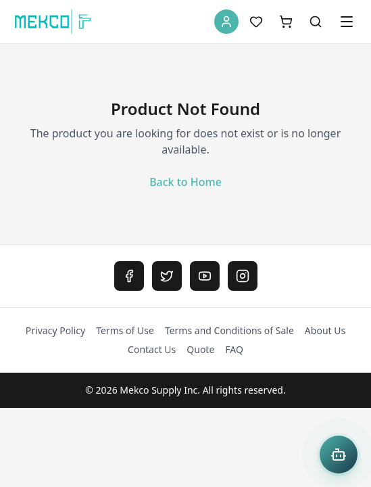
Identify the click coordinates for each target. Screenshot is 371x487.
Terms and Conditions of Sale (229, 330)
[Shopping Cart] (286, 21)
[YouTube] (205, 276)
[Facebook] (129, 276)
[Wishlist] (256, 21)
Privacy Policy (55, 330)
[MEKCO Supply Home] (53, 21)
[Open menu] (346, 21)
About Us (325, 330)
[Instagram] (242, 276)
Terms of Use (125, 330)
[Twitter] (167, 276)
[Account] (226, 21)
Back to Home (185, 182)
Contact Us (152, 349)
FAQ (234, 349)
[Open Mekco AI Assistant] (338, 454)
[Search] (315, 21)
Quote (200, 349)
